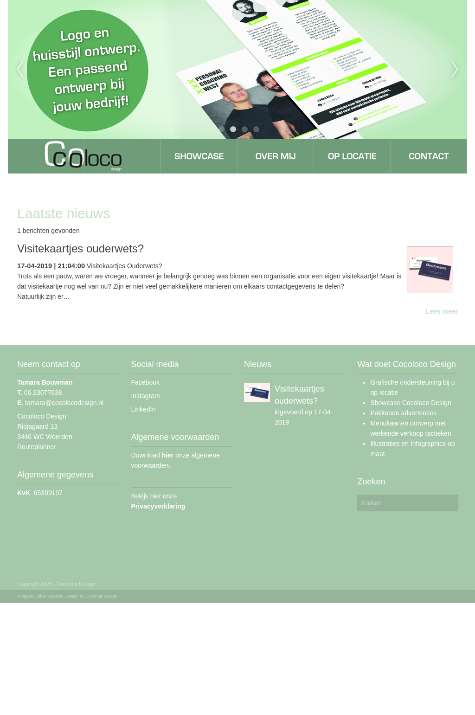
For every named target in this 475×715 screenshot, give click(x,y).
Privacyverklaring (158, 506)
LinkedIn (143, 409)
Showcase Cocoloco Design (410, 402)
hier (168, 455)
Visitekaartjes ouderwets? (80, 248)
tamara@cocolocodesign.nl (60, 402)
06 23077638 (39, 392)
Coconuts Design (101, 596)
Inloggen (25, 596)
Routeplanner (36, 447)
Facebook (145, 382)
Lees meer (442, 311)
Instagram (145, 395)
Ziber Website (49, 596)
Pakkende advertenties (403, 413)
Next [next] (455, 70)
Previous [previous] (20, 70)
